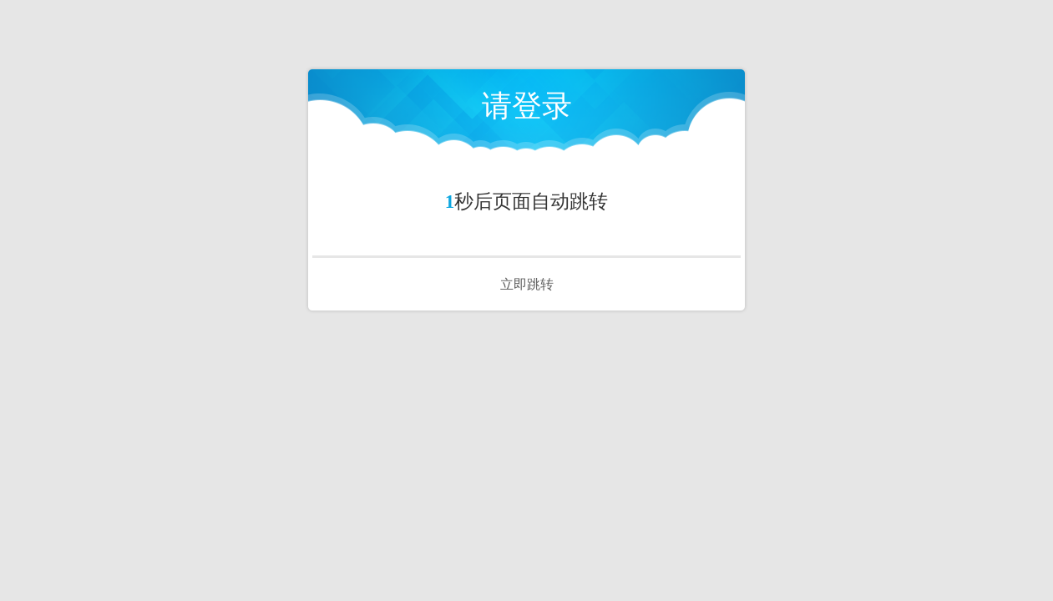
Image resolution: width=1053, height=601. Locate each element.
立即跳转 (527, 284)
